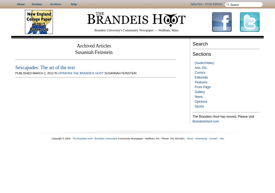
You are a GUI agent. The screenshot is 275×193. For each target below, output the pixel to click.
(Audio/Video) (204, 63)
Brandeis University (105, 138)
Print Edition (213, 4)
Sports (199, 106)
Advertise (196, 4)
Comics (200, 73)
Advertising (201, 138)
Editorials (201, 77)
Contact (213, 138)
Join (222, 138)
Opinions (201, 101)
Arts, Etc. (201, 68)
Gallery (200, 92)
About (190, 138)
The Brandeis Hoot (88, 73)
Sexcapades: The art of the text (45, 67)
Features (201, 82)
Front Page (203, 87)
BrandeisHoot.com (206, 121)
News (199, 97)
